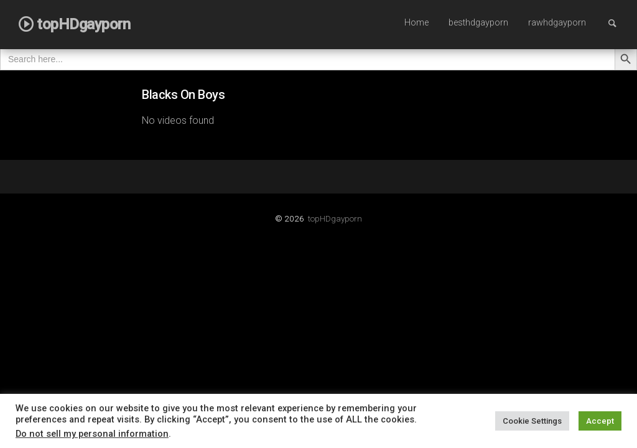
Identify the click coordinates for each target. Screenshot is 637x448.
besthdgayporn (478, 22)
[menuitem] (416, 23)
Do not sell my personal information (92, 433)
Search (618, 23)
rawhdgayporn (557, 22)
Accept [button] (600, 421)
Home (416, 22)
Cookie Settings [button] (532, 421)
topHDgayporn (335, 218)
